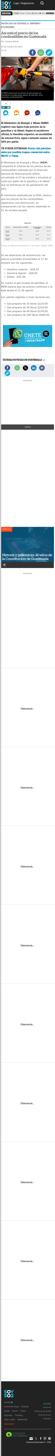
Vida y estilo (9, 1419)
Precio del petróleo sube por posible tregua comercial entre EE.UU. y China (26, 152)
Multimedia (22, 1419)
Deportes (8, 1415)
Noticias (25, 1406)
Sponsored (9, 1424)
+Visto (27, 427)
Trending (19, 1415)
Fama (23, 1411)
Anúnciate (47, 1404)
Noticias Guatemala (15, 23)
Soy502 (8, 1402)
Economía (8, 27)
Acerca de (47, 1407)
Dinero (35, 23)
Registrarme (27, 3)
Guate (7, 1411)
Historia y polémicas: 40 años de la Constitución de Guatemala (27, 557)
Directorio (47, 1419)
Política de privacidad (42, 1411)
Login (16, 3)
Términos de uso (44, 1415)
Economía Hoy (11, 1406)
